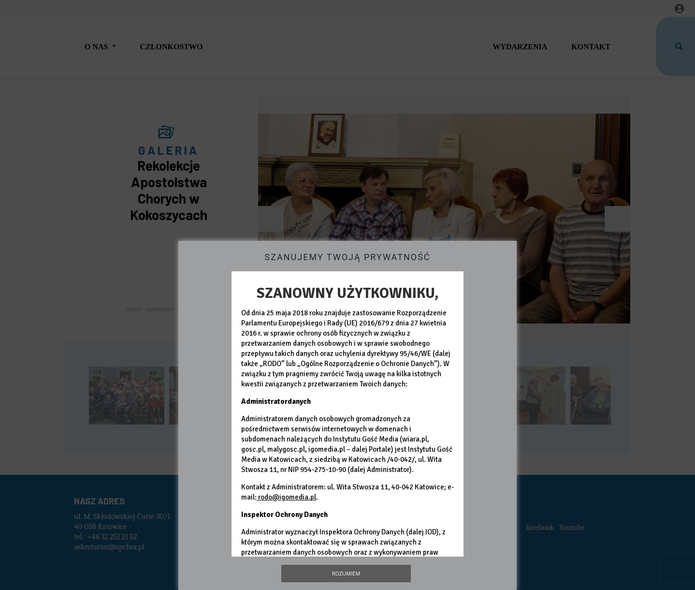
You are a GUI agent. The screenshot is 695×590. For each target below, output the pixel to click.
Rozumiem (346, 573)
